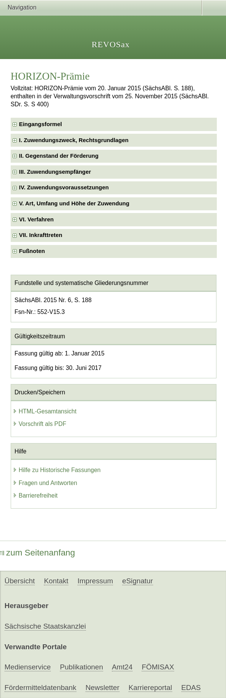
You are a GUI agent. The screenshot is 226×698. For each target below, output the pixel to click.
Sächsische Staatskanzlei (45, 626)
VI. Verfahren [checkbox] (36, 219)
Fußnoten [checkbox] (32, 251)
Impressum (95, 581)
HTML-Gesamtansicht (45, 411)
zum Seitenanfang (37, 552)
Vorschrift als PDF (39, 424)
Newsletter (102, 688)
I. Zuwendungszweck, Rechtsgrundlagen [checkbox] (74, 140)
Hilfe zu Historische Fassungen (57, 470)
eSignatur (137, 581)
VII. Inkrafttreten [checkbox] (40, 235)
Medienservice (28, 667)
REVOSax (111, 44)
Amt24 (122, 667)
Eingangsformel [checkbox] (40, 124)
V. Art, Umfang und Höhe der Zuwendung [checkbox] (74, 203)
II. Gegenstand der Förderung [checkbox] (58, 156)
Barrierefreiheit (35, 495)
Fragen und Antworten (45, 483)
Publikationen (81, 667)
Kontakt (56, 581)
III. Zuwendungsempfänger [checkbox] (55, 172)
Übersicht (20, 581)
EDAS (191, 688)
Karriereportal (150, 688)
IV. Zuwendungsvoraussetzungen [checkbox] (64, 187)
